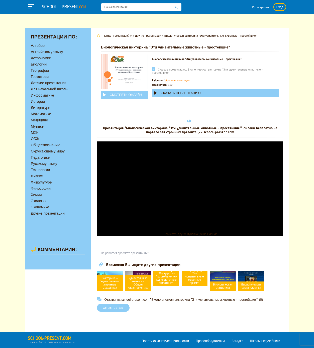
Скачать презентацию (177, 93)
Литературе (40, 108)
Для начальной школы (49, 89)
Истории (38, 102)
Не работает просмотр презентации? (125, 253)
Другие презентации (177, 80)
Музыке (37, 126)
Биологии (39, 64)
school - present (64, 7)
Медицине (39, 120)
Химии (36, 195)
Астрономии (41, 58)
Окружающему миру (48, 151)
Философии (41, 189)
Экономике (40, 207)
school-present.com (49, 338)
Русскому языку (44, 164)
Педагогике (40, 157)
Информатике (42, 95)
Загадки (237, 341)
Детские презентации (48, 83)
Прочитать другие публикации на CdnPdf (189, 234)
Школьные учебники (265, 341)
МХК (34, 133)
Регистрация (261, 7)
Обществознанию (45, 145)
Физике (37, 176)
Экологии (38, 201)
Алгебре (38, 46)
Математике (41, 114)
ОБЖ (35, 139)
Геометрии (40, 77)
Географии (40, 71)
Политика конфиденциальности (165, 341)
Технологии (40, 170)
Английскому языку (47, 52)
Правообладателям (210, 341)
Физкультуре (41, 182)
